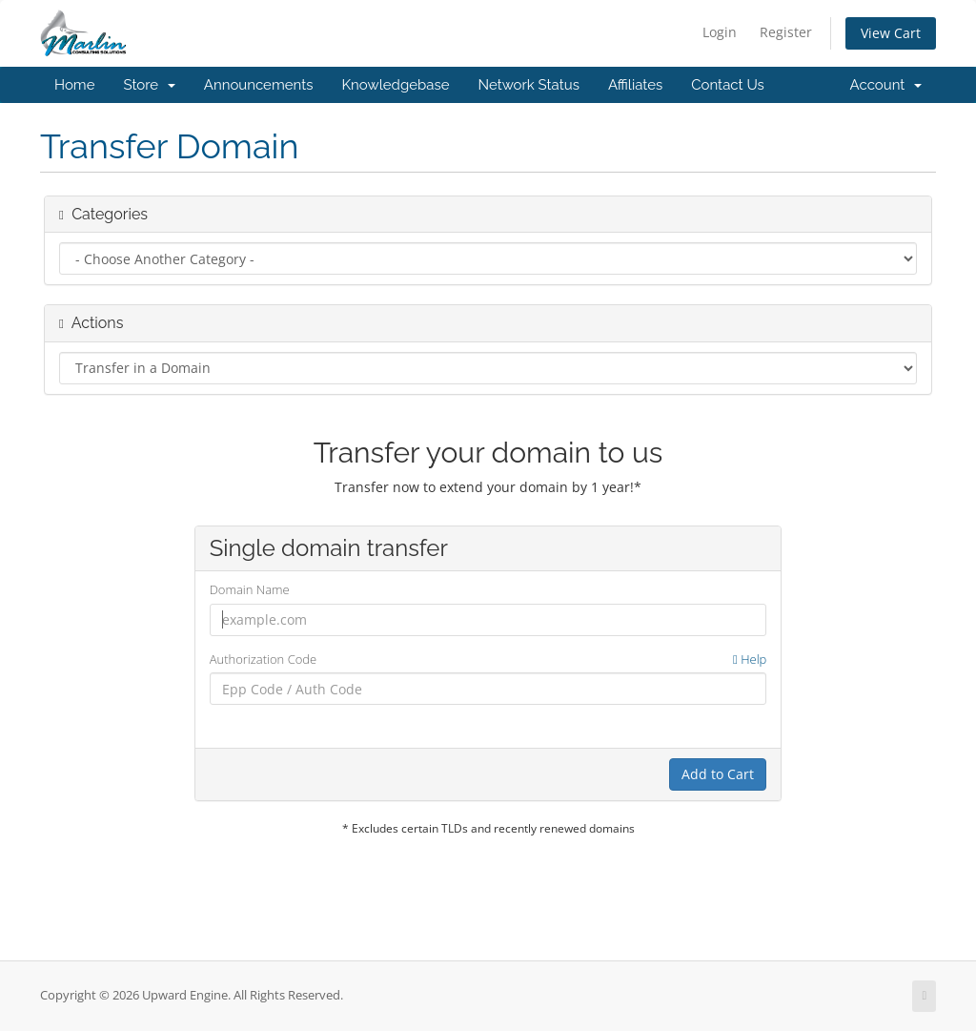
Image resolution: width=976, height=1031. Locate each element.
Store (148, 84)
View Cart (891, 33)
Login (719, 32)
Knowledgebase (395, 84)
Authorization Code (488, 659)
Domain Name (250, 589)
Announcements (259, 84)
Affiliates (635, 84)
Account (886, 84)
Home (74, 84)
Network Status (528, 84)
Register (786, 32)
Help (749, 659)
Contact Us (727, 84)
